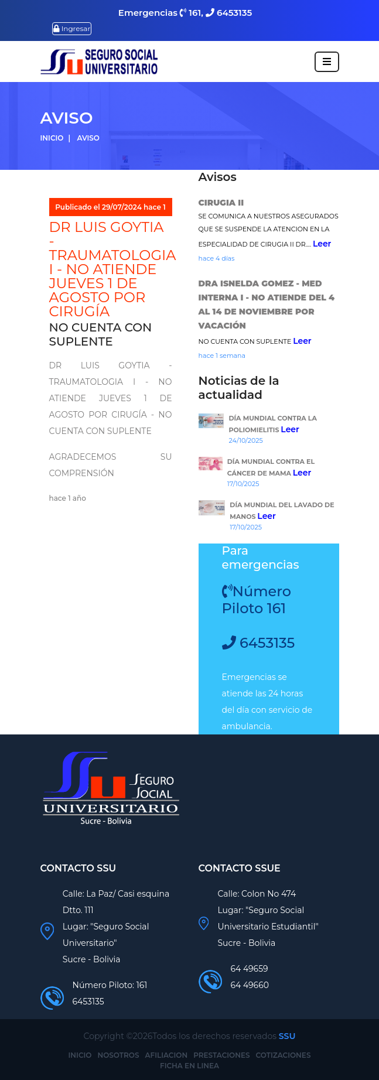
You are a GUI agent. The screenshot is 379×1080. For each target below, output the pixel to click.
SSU (287, 1036)
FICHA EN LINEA (189, 1065)
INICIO (80, 1055)
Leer (322, 243)
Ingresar (72, 28)
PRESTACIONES (221, 1055)
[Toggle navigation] (327, 62)
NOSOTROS (118, 1055)
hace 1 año (67, 498)
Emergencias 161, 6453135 (185, 12)
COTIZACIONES (283, 1055)
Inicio (52, 138)
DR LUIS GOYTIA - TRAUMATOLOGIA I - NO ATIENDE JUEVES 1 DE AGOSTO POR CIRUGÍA (112, 269)
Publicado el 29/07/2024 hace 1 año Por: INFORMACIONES (110, 216)
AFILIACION (166, 1055)
